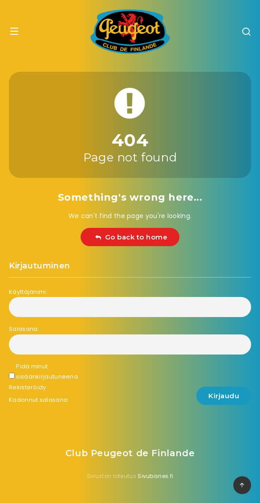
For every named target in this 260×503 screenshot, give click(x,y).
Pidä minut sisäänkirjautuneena (47, 371)
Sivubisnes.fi (155, 476)
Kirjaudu (223, 396)
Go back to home (131, 237)
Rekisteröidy (27, 387)
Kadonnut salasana (38, 400)
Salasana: (24, 329)
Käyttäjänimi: (28, 292)
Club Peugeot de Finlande (130, 453)
